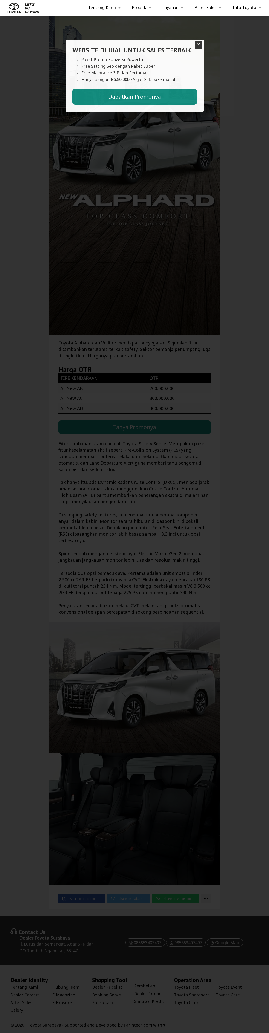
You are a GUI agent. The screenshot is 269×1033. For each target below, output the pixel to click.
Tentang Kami (102, 7)
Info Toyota (244, 7)
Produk (139, 7)
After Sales (206, 7)
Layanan (170, 7)
